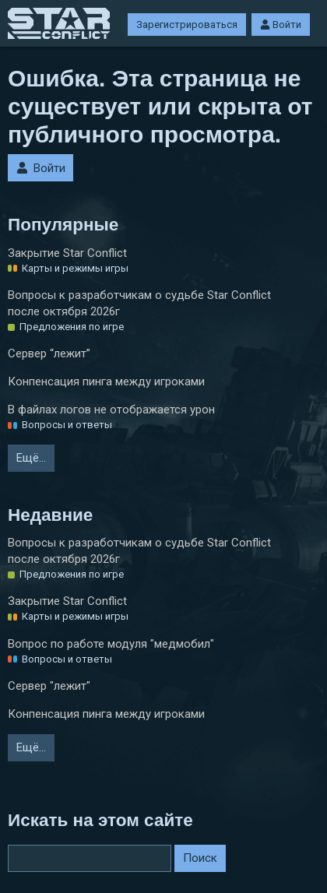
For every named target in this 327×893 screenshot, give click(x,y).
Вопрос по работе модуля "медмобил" (111, 644)
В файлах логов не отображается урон (111, 410)
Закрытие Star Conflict (67, 253)
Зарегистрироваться (186, 24)
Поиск (200, 858)
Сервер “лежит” (49, 353)
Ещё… (31, 458)
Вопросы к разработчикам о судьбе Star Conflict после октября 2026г (139, 303)
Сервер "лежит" (49, 686)
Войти (280, 24)
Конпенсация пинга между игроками (106, 381)
